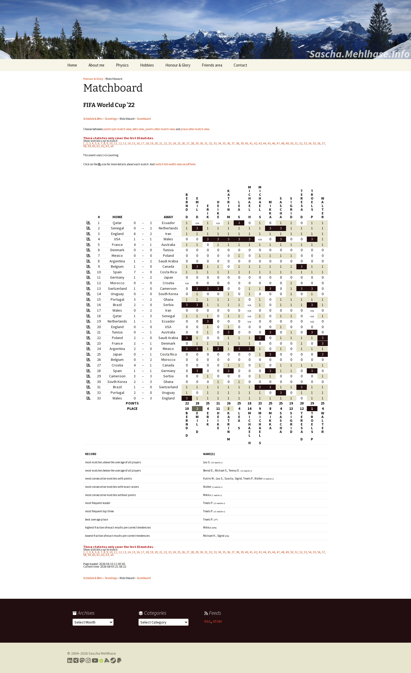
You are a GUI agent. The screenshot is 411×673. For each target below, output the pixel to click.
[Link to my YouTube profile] (95, 660)
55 (314, 143)
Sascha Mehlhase (102, 653)
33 (215, 143)
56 (319, 143)
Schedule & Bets (92, 119)
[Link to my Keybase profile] (106, 660)
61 (98, 146)
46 (273, 143)
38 (237, 143)
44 (264, 143)
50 (291, 143)
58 (84, 146)
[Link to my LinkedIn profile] (69, 660)
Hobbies (147, 65)
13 (124, 143)
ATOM (217, 621)
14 (129, 143)
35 (224, 143)
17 (142, 143)
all (112, 146)
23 (169, 143)
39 (242, 143)
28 (192, 143)
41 (251, 143)
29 (197, 143)
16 (138, 143)
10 (111, 143)
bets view (138, 129)
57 (323, 143)
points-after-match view (160, 129)
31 (206, 143)
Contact (240, 65)
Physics (122, 65)
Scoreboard (144, 119)
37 (233, 143)
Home (72, 65)
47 (278, 143)
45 (269, 143)
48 (282, 143)
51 (296, 143)
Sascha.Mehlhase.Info (359, 53)
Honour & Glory (177, 65)
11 (115, 143)
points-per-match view (117, 129)
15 (133, 143)
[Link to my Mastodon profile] (82, 660)
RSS (207, 621)
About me (96, 65)
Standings (111, 119)
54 (310, 143)
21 (160, 143)
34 (219, 143)
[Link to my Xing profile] (75, 660)
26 (183, 143)
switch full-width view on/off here (175, 164)
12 (120, 143)
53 (305, 143)
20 (156, 143)
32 (210, 143)
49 (287, 143)
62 (102, 146)
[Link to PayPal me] (119, 660)
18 (147, 143)
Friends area (212, 65)
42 (255, 143)
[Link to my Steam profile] (113, 660)
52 (301, 143)
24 (174, 143)
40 (246, 143)
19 (151, 143)
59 (89, 146)
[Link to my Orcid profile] (101, 660)
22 (165, 143)
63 (107, 146)
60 (93, 146)
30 (201, 143)
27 (188, 143)
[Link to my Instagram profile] (88, 660)
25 (179, 143)
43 (260, 143)
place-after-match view (195, 129)
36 (228, 143)
